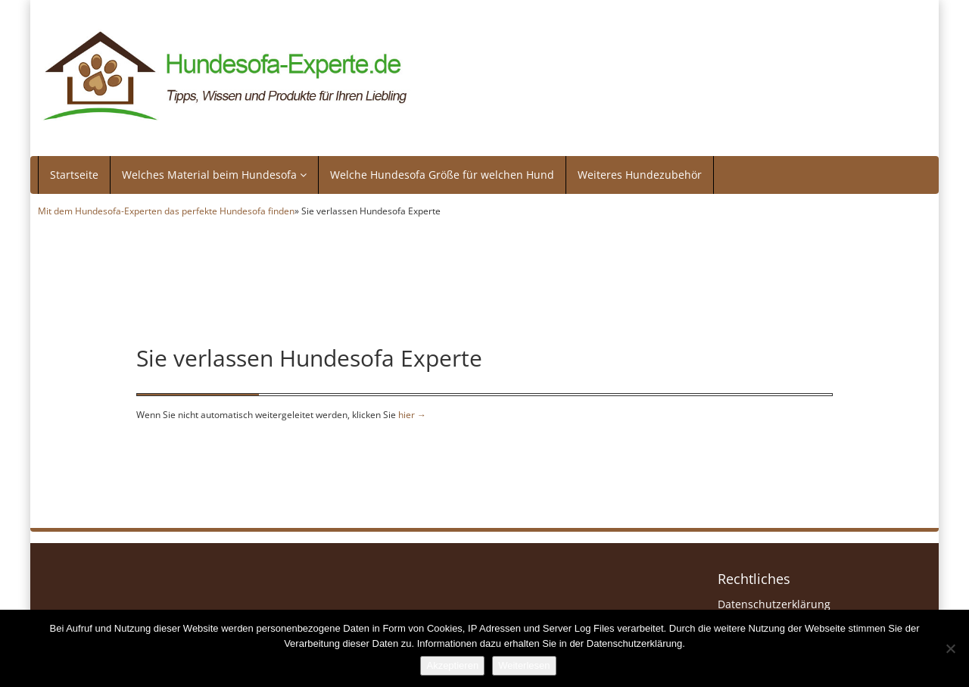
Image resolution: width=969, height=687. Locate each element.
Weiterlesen (524, 665)
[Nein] (950, 648)
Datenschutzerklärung (774, 604)
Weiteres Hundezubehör (640, 174)
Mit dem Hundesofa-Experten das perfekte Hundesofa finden (166, 211)
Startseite (74, 174)
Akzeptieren (452, 665)
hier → (412, 414)
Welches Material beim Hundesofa (214, 174)
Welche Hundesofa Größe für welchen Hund (442, 174)
